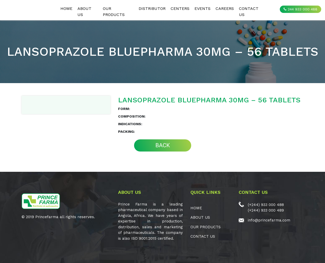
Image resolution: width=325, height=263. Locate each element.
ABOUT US (84, 11)
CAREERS (225, 8)
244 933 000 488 (300, 9)
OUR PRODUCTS (114, 11)
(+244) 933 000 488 (266, 204)
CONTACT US (248, 11)
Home (66, 8)
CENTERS (180, 8)
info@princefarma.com (269, 220)
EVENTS (202, 8)
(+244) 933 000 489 (266, 210)
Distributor (152, 8)
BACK (162, 145)
